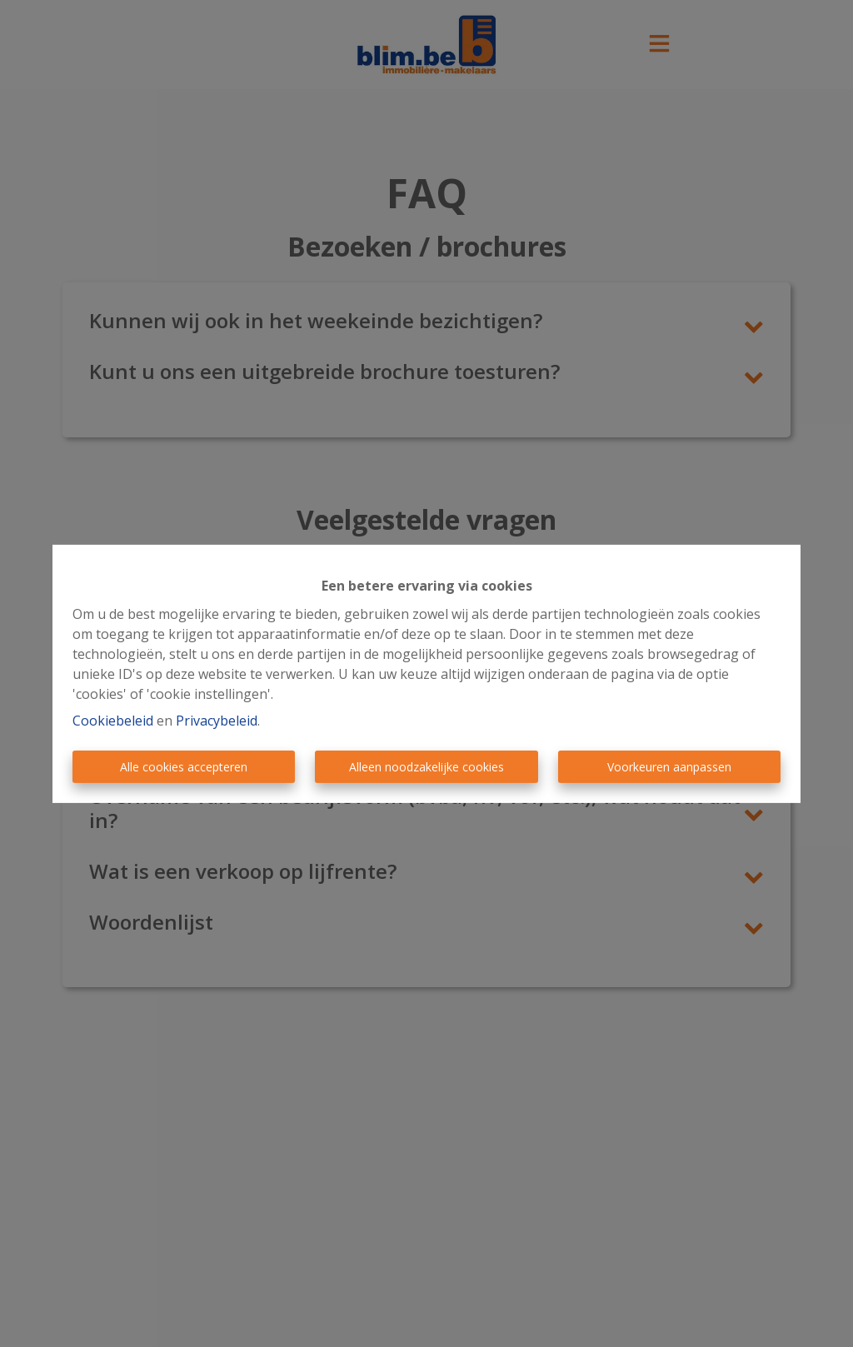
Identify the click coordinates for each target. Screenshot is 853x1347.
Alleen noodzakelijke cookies (426, 767)
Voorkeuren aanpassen (669, 767)
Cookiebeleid (112, 720)
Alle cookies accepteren (183, 767)
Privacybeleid (216, 720)
